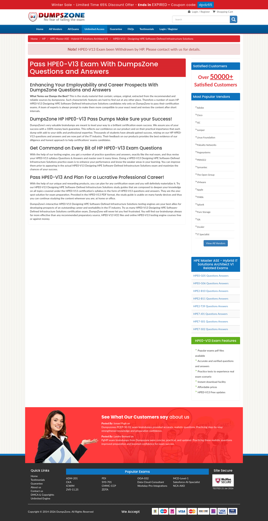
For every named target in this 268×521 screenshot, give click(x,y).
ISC (197, 122)
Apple (199, 189)
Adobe (199, 107)
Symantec (201, 167)
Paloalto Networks (205, 145)
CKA (68, 482)
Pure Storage (203, 212)
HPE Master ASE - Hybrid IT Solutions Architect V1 (79, 38)
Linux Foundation (205, 137)
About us (36, 487)
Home (39, 29)
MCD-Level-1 (181, 478)
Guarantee (116, 29)
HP (44, 38)
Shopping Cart (225, 11)
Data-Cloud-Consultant (150, 482)
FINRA (199, 197)
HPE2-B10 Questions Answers (210, 290)
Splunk (199, 204)
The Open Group (205, 174)
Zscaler (200, 227)
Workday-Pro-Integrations (152, 485)
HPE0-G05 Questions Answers (211, 275)
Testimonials (147, 29)
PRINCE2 (200, 159)
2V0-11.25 (72, 489)
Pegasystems (202, 152)
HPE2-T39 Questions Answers (210, 306)
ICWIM (70, 485)
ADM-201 (72, 478)
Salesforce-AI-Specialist (186, 482)
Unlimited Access (94, 29)
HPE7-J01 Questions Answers (210, 313)
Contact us (37, 491)
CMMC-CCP (109, 485)
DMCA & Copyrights (42, 494)
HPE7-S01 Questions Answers (210, 321)
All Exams (73, 29)
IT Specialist (202, 234)
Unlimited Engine (40, 498)
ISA (197, 219)
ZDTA (105, 489)
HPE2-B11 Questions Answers (210, 298)
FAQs (131, 29)
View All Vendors (215, 243)
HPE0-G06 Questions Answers (211, 283)
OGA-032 (143, 478)
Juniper (200, 130)
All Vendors (55, 29)
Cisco (198, 115)
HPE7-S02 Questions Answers (210, 329)
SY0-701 (107, 482)
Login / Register (201, 11)
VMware (200, 182)
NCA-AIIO (179, 485)
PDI (104, 478)
